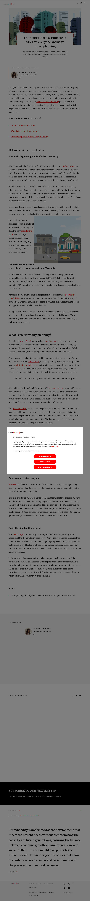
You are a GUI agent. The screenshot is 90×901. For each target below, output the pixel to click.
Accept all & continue (45, 467)
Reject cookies (45, 461)
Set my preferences (45, 456)
